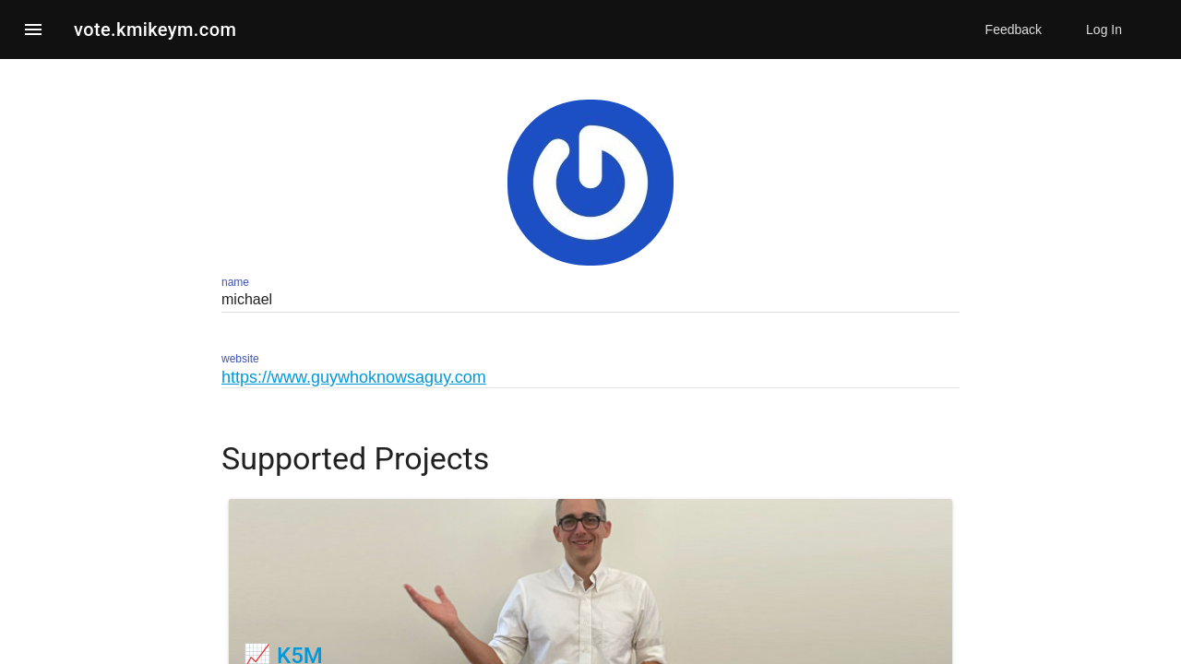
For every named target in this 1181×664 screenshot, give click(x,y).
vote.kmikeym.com (155, 29)
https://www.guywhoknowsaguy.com (353, 377)
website (240, 358)
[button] (33, 29)
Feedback (1013, 29)
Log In (1104, 29)
